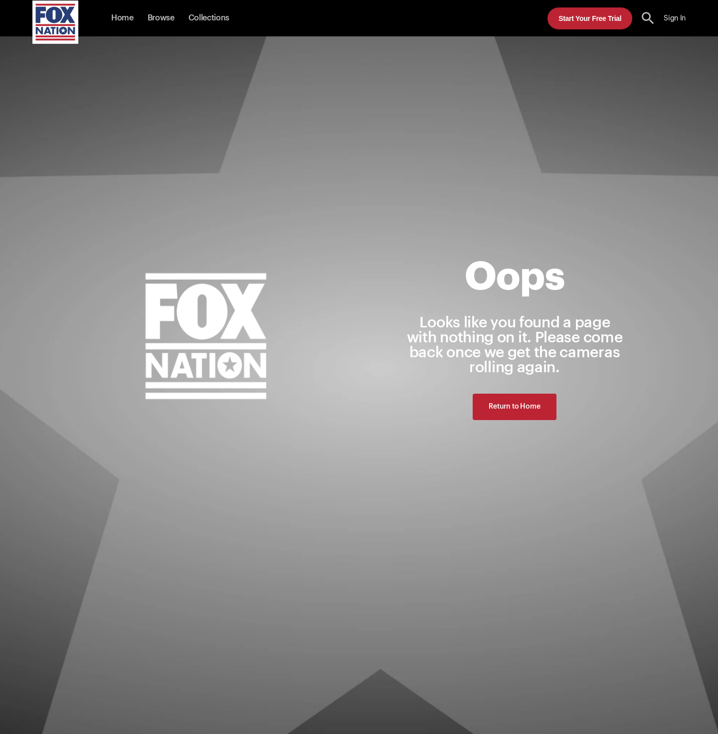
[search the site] (648, 18)
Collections (208, 18)
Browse (161, 18)
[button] (648, 18)
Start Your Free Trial (589, 18)
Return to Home (514, 406)
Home (122, 18)
